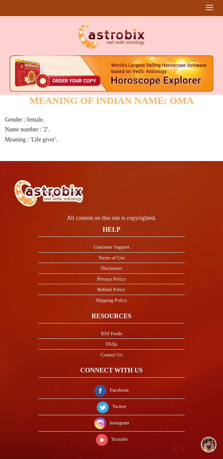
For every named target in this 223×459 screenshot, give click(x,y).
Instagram (111, 422)
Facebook (111, 390)
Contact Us (111, 354)
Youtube (111, 439)
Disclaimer (111, 268)
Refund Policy (111, 289)
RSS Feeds (111, 333)
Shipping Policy (111, 300)
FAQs (111, 344)
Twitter (111, 406)
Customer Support (111, 247)
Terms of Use (111, 257)
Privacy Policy (111, 279)
